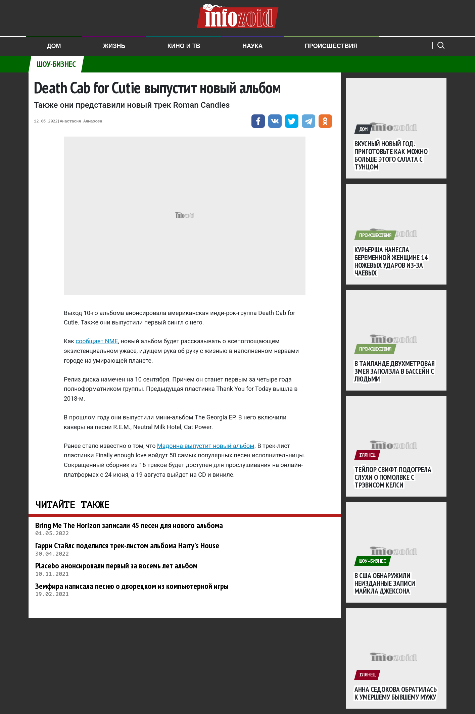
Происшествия (331, 46)
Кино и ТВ (184, 46)
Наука (252, 46)
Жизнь (114, 46)
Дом (54, 46)
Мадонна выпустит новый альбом (205, 445)
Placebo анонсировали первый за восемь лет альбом (116, 565)
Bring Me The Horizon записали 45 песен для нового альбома (129, 525)
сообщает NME (97, 341)
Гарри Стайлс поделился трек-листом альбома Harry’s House (127, 545)
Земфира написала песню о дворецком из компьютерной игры (132, 586)
